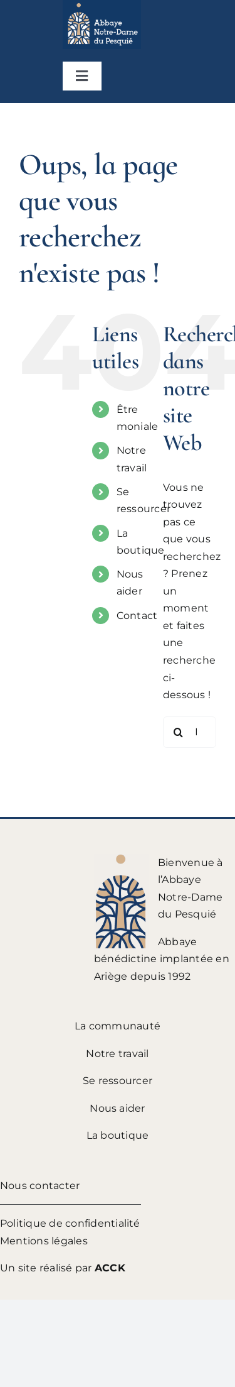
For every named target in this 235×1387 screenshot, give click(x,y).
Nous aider (117, 1108)
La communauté (117, 1026)
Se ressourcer (117, 1081)
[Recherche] (178, 732)
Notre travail (117, 1054)
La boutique (117, 1135)
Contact (137, 616)
